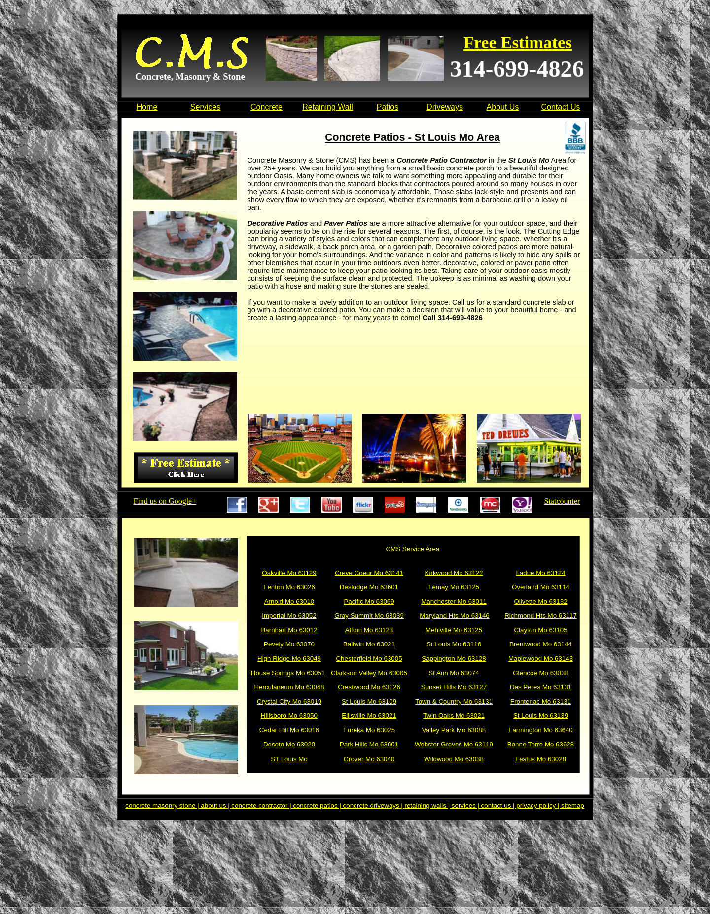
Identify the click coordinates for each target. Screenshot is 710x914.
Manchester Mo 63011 (454, 601)
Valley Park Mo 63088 (454, 730)
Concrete (266, 107)
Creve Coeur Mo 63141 (369, 572)
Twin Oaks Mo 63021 (454, 715)
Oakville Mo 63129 (289, 572)
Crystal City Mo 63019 (289, 701)
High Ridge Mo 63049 (289, 658)
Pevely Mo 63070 (289, 644)
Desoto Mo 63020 (289, 744)
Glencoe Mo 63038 (540, 673)
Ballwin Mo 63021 (369, 644)
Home (147, 107)
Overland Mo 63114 (540, 587)
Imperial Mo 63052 (289, 615)
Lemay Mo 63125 (453, 587)
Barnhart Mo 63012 (289, 630)
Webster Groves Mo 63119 (454, 744)
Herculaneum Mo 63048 (289, 687)
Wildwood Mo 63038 (454, 759)
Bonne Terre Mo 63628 (540, 744)
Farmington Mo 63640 (540, 730)
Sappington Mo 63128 (454, 658)
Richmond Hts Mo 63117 (540, 615)
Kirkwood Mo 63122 (454, 572)
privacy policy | (538, 805)
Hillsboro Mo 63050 (289, 715)
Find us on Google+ (165, 501)
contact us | (499, 805)
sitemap (572, 805)
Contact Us (560, 107)
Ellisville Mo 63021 (369, 715)
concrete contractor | (262, 805)
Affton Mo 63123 (369, 630)
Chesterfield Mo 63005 (369, 658)
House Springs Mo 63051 (288, 673)
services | (466, 805)
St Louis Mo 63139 (540, 715)
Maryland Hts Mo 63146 (455, 615)
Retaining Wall (327, 107)
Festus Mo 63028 (540, 759)
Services (205, 107)
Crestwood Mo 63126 (369, 687)
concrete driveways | (374, 805)
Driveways (444, 107)
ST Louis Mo (289, 759)
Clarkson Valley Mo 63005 (369, 673)
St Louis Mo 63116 (453, 644)
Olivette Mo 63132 (540, 601)
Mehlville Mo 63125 (454, 630)
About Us (503, 107)
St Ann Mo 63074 (453, 673)
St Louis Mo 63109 (369, 701)
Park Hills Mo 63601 (369, 744)
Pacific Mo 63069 (369, 601)
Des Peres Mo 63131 (540, 687)
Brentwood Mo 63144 (540, 644)
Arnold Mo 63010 (289, 601)
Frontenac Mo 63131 (540, 701)
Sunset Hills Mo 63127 (454, 687)
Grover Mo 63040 (369, 759)
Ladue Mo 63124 (540, 572)
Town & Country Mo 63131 (454, 701)
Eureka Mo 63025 (369, 730)
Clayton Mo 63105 (540, 630)
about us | (216, 805)
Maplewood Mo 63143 (540, 658)
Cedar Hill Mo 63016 (289, 730)
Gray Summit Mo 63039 (369, 615)
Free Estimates (517, 42)
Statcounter (562, 501)
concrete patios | (318, 805)
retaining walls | (428, 805)
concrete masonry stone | (163, 805)
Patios (387, 107)
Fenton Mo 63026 (289, 587)
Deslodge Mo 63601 (369, 587)
